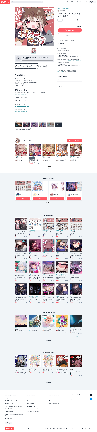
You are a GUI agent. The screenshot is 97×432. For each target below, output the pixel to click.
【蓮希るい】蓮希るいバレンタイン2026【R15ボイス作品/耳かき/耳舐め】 (20, 158)
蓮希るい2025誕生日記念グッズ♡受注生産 (75, 158)
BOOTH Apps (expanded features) (12, 400)
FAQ (50, 400)
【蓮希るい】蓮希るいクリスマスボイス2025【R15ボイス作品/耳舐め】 (48, 158)
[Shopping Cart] (86, 2)
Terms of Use (30, 428)
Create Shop (80, 1)
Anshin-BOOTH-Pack (68, 60)
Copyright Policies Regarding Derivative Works (14, 415)
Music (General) (65, 8)
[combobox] (27, 2)
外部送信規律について (61, 428)
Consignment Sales (9, 411)
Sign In (61, 1)
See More (48, 204)
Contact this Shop (61, 86)
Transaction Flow (31, 406)
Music (58, 8)
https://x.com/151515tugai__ (22, 106)
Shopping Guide (30, 400)
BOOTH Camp (8, 418)
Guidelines (47, 428)
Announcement (52, 398)
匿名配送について (9, 403)
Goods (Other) (31, 156)
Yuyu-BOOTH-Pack (77, 60)
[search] (41, 2)
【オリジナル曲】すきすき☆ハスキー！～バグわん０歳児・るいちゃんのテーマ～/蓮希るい (61, 158)
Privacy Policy (52, 428)
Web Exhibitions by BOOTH (33, 411)
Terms (58, 84)
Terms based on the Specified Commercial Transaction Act (77, 428)
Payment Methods (31, 403)
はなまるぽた (74, 194)
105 (38, 194)
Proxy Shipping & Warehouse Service (13, 406)
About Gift (61, 43)
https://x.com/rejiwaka (20, 94)
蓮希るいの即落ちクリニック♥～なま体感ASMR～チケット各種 (34, 160)
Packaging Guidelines (10, 408)
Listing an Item (8, 398)
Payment (61, 79)
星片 (21, 194)
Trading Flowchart (63, 76)
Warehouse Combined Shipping (34, 408)
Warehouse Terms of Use (39, 428)
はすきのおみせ (26, 140)
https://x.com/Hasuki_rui (21, 111)
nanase (56, 194)
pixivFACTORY (60, 71)
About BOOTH (70, 1)
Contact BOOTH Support (54, 403)
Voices (16, 156)
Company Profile (24, 428)
